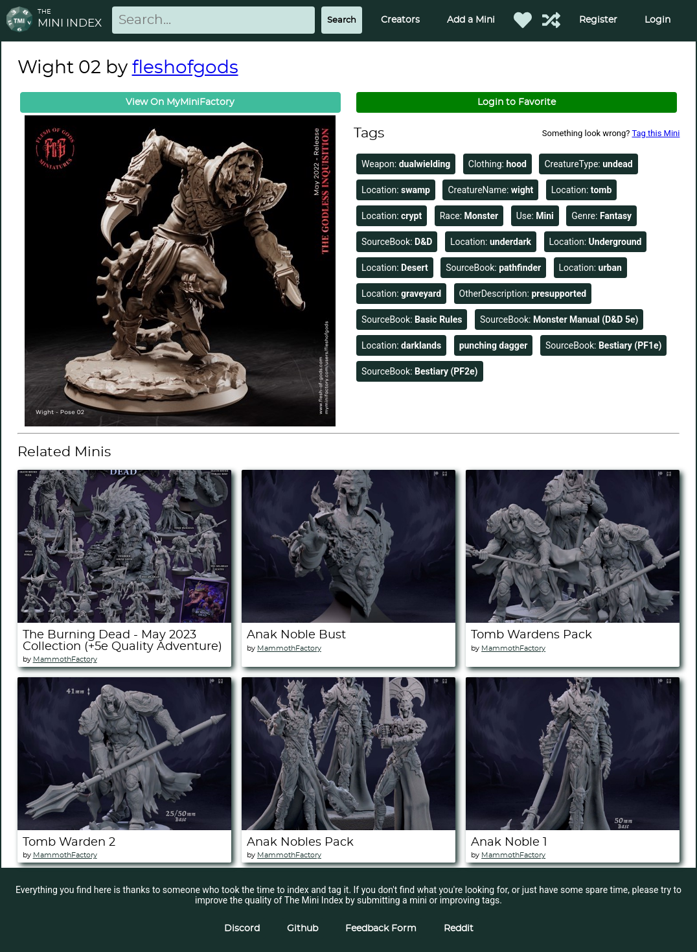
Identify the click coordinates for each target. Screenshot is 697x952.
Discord (242, 928)
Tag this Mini (656, 133)
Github (302, 928)
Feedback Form (381, 928)
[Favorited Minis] (523, 20)
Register (598, 20)
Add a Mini (471, 20)
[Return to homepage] (22, 20)
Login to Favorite (516, 102)
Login (657, 20)
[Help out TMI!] (551, 20)
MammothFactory (65, 659)
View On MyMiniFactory (180, 102)
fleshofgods (185, 68)
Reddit (459, 928)
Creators (400, 20)
